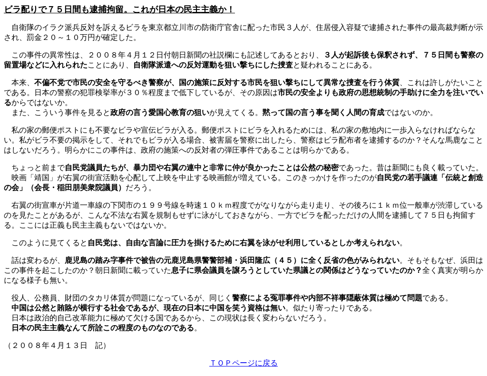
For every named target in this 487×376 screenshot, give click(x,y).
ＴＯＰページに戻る (243, 363)
